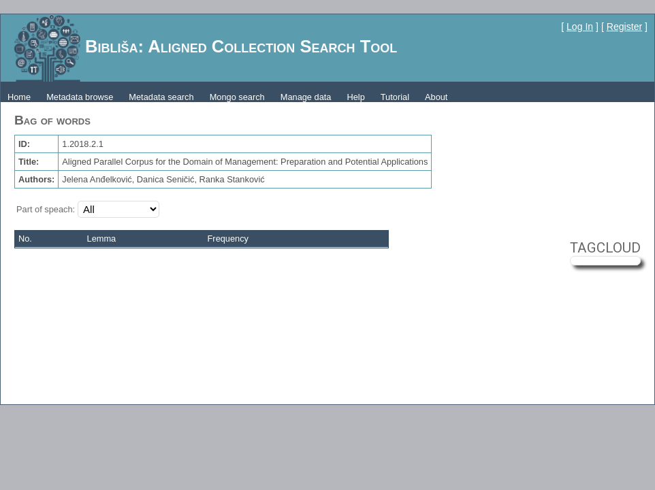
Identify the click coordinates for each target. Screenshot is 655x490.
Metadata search (161, 97)
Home (19, 97)
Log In (579, 26)
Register (624, 26)
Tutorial (395, 97)
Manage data (306, 97)
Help (355, 97)
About (436, 97)
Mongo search (237, 97)
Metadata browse (79, 97)
